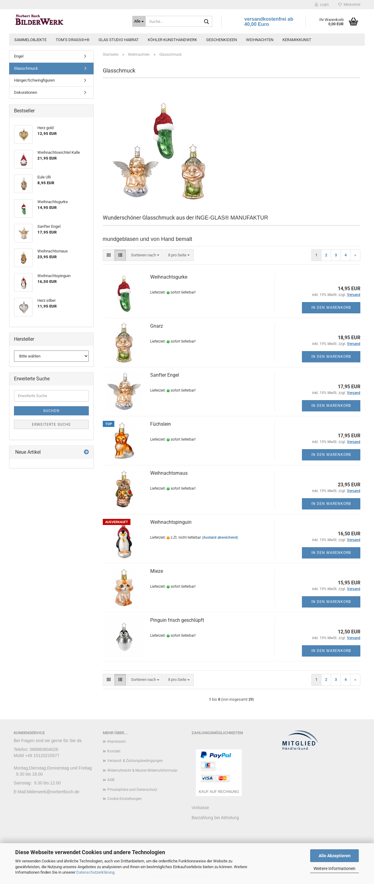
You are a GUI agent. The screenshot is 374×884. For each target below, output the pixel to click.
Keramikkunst (296, 39)
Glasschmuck (26, 68)
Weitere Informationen (334, 868)
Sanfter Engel (164, 375)
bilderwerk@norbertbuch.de (53, 791)
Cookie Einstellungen (124, 799)
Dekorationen (25, 92)
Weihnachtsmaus (169, 473)
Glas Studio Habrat (119, 39)
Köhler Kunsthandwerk (172, 39)
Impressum (116, 741)
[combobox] (145, 255)
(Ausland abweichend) (220, 537)
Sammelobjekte (30, 39)
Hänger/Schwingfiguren (34, 80)
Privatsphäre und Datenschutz (132, 789)
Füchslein (160, 424)
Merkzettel (349, 4)
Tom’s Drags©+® (72, 39)
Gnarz (156, 326)
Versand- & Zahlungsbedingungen (135, 761)
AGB (110, 780)
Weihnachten (259, 39)
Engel (18, 56)
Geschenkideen (221, 39)
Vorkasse (200, 807)
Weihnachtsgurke (168, 277)
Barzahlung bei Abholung (215, 817)
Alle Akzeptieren (335, 855)
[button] (109, 255)
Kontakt (113, 751)
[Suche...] (139, 21)
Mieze (156, 571)
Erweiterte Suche (51, 424)
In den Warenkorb (331, 307)
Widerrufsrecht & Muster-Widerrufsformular (142, 770)
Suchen (51, 411)
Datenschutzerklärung (95, 872)
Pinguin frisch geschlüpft (177, 620)
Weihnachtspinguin (171, 522)
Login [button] (322, 4)
